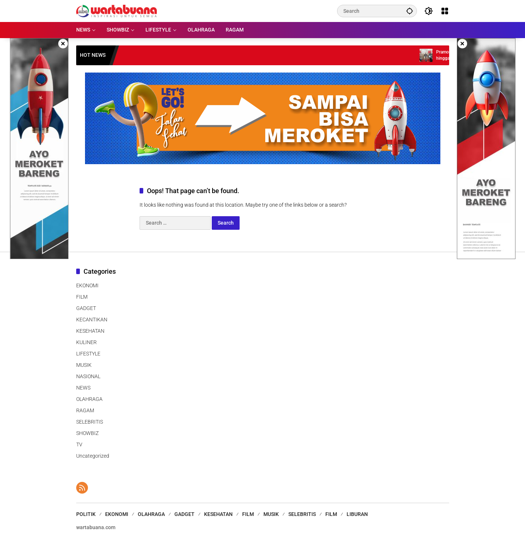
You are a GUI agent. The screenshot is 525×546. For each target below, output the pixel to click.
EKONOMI (87, 285)
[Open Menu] (444, 11)
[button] (409, 11)
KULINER (86, 342)
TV (79, 444)
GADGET (86, 308)
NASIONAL (88, 376)
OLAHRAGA (89, 399)
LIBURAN (357, 514)
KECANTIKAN (91, 319)
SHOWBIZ (87, 433)
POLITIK (86, 514)
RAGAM (85, 410)
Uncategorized (92, 456)
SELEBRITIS (89, 422)
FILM (82, 297)
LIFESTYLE (88, 354)
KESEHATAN (90, 331)
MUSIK (84, 365)
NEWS (83, 388)
